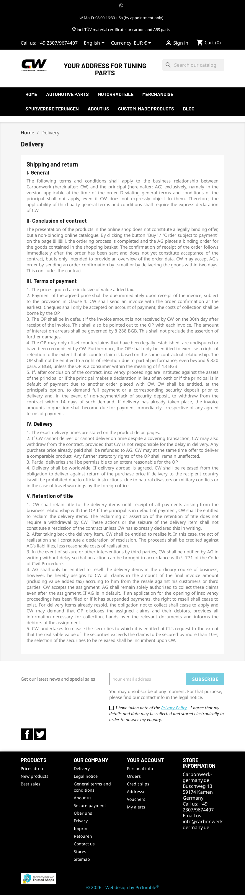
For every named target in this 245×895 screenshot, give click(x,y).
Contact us (84, 844)
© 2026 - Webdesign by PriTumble (122, 887)
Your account (145, 760)
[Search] (193, 65)
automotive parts (67, 94)
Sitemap (82, 859)
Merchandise (157, 94)
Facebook (27, 734)
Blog (189, 108)
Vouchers (136, 799)
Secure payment (90, 805)
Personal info (140, 768)
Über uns (83, 813)
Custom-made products (146, 108)
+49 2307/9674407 (57, 43)
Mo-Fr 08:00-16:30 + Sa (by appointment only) (121, 17)
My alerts (136, 807)
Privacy (81, 821)
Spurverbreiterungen (52, 108)
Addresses (137, 791)
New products (34, 776)
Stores (80, 851)
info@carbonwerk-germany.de (203, 824)
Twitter (40, 734)
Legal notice (86, 776)
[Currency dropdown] (143, 43)
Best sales (30, 784)
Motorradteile (115, 94)
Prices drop (32, 768)
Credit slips (138, 784)
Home (31, 94)
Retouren (83, 836)
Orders (134, 776)
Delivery (82, 768)
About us (98, 108)
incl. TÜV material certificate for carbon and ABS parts (121, 29)
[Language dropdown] (95, 43)
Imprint (81, 828)
